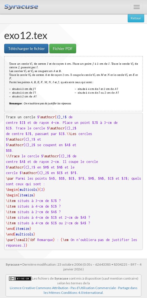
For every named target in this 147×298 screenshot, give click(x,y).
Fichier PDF (63, 48)
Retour (136, 18)
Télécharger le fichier (26, 48)
